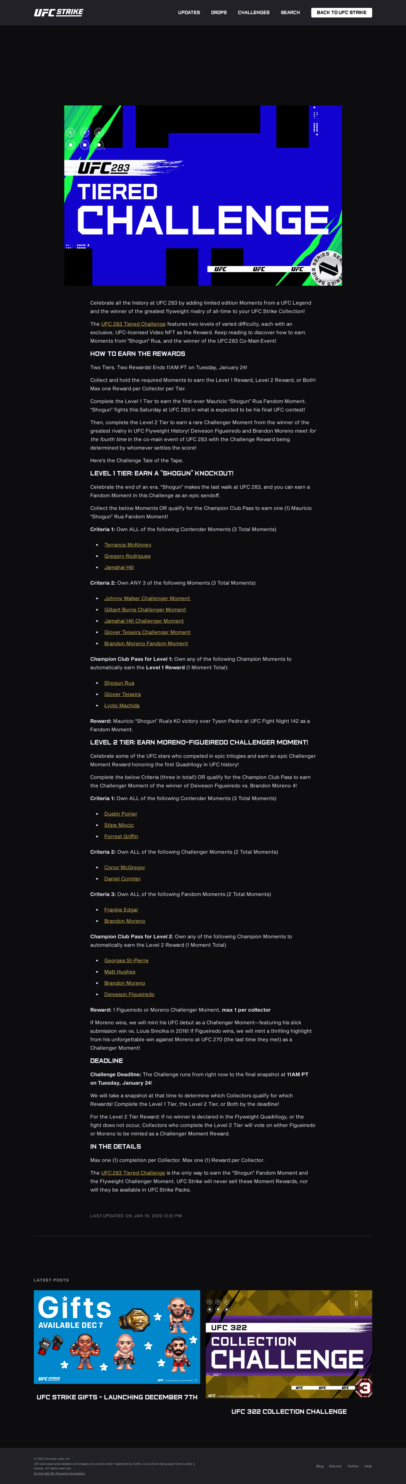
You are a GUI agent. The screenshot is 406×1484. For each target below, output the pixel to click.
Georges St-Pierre (126, 960)
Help (368, 1466)
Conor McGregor (124, 867)
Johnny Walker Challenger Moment (147, 598)
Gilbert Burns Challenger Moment (145, 609)
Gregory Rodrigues (127, 556)
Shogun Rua (119, 683)
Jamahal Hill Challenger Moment (144, 621)
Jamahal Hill (119, 567)
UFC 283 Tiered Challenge (133, 324)
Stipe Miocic (119, 825)
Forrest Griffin (121, 836)
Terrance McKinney (127, 544)
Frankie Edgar (121, 909)
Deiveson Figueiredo (129, 994)
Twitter (353, 1466)
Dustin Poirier (120, 814)
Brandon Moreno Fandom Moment (146, 643)
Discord (335, 1466)
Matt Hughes (119, 971)
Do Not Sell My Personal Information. (59, 1473)
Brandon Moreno (124, 921)
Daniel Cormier (122, 878)
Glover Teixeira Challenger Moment (147, 632)
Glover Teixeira (122, 694)
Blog (319, 1466)
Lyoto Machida (122, 705)
